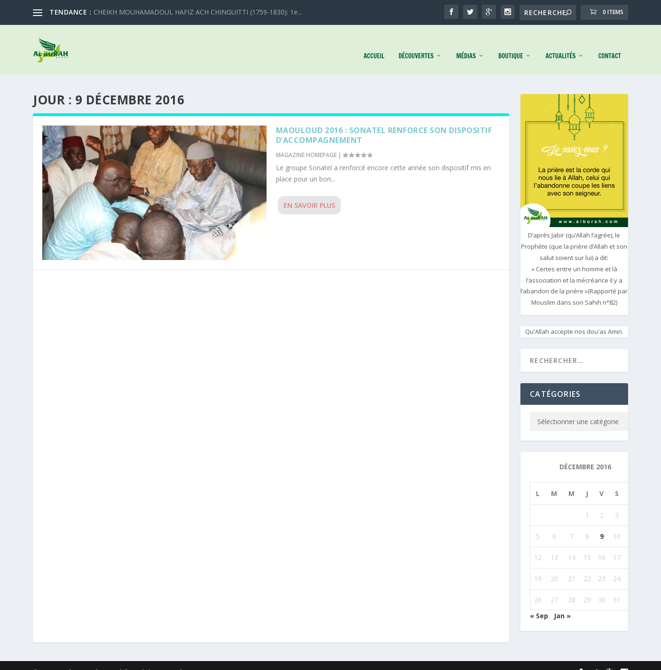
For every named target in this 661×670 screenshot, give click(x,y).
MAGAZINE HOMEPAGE (306, 142)
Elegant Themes (91, 659)
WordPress (182, 659)
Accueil (373, 43)
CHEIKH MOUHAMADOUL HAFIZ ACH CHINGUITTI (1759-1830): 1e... (198, 12)
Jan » (562, 603)
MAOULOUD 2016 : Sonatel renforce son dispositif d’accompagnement (384, 122)
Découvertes (416, 43)
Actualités (560, 43)
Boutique (510, 43)
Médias (466, 43)
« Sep (539, 603)
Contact (609, 43)
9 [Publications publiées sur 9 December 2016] (602, 523)
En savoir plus (309, 192)
